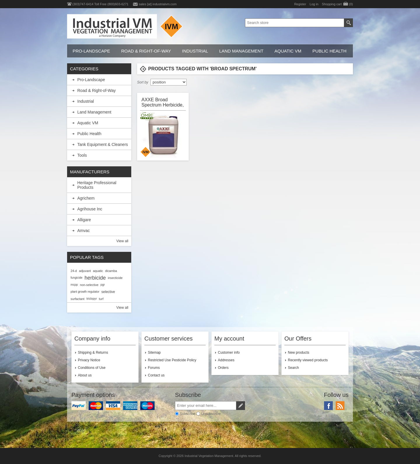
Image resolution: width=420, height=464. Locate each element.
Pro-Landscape (91, 50)
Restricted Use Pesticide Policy (172, 360)
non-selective (89, 285)
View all (122, 241)
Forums (154, 368)
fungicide (77, 277)
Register (300, 4)
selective (108, 292)
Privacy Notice (89, 360)
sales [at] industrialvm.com (158, 4)
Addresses (226, 360)
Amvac (83, 230)
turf (101, 299)
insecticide (115, 278)
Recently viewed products (308, 360)
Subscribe (187, 414)
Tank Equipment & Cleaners (102, 144)
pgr (103, 284)
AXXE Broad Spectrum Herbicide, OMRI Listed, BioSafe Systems (162, 102)
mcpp (74, 284)
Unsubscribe (210, 414)
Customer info (229, 352)
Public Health (329, 50)
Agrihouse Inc (89, 209)
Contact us (156, 375)
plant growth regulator (85, 291)
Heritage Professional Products (96, 185)
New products (298, 352)
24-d (74, 271)
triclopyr (91, 298)
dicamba (111, 271)
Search (293, 368)
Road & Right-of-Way (146, 50)
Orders (223, 368)
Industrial (195, 50)
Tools (82, 155)
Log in (314, 4)
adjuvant (85, 271)
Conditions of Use (92, 368)
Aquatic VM (287, 50)
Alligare (84, 219)
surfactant (77, 299)
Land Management (241, 50)
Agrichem (85, 198)
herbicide (95, 278)
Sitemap (154, 352)
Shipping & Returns (93, 352)
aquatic (98, 271)
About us (85, 375)
